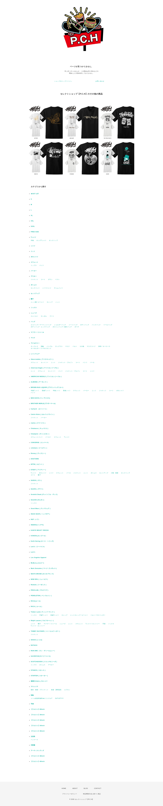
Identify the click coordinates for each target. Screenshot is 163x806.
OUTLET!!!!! (59, 698)
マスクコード (91, 346)
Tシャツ (33, 237)
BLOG (86, 788)
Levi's (33, 552)
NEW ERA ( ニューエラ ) (39, 579)
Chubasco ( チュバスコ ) (39, 428)
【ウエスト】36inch (38, 731)
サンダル (44, 316)
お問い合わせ (99, 81)
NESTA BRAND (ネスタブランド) (42, 574)
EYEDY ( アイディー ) (38, 470)
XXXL (33, 226)
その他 (82, 346)
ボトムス (34, 285)
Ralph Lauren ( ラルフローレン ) (42, 620)
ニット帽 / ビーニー (37, 302)
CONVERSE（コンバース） (40, 442)
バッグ (33, 321)
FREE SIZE (35, 232)
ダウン (50, 279)
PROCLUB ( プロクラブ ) (39, 590)
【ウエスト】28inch (38, 709)
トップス (34, 265)
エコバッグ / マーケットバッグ (41, 325)
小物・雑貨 (114, 473)
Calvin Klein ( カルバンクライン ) (42, 414)
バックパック (96, 325)
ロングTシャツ (41, 240)
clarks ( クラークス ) (38, 423)
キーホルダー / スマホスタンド (41, 348)
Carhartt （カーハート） (39, 409)
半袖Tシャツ (35, 390)
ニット (33, 251)
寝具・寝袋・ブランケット (39, 690)
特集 (32, 695)
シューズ (34, 313)
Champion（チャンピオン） (40, 434)
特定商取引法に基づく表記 (92, 794)
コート (43, 279)
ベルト (75, 346)
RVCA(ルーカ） (36, 601)
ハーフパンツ (46, 288)
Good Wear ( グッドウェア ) (40, 508)
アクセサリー (35, 343)
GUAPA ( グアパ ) (37, 489)
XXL (32, 221)
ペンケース (34, 739)
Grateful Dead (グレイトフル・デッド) (44, 494)
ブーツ (52, 316)
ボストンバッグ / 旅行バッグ (62, 327)
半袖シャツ (56, 390)
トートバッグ (73, 325)
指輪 (42, 346)
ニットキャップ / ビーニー (79, 615)
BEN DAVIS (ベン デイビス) (40, 398)
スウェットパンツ (37, 437)
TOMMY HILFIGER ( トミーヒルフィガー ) (45, 631)
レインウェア (35, 354)
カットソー (44, 362)
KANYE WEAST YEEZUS (40, 530)
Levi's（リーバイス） (38, 546)
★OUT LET (35, 193)
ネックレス (34, 346)
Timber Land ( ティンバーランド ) (43, 612)
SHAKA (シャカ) (36, 640)
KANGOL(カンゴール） (39, 536)
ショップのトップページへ (63, 81)
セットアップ (35, 293)
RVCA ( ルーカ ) (36, 606)
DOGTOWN (35, 459)
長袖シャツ (66, 390)
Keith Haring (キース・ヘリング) (42, 541)
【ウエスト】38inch (38, 756)
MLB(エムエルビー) (37, 563)
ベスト (57, 279)
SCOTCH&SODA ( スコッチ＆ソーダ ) (44, 661)
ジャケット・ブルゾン (65, 362)
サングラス (59, 346)
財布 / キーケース (104, 346)
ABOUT (75, 788)
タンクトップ (53, 240)
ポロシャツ (34, 257)
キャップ (50, 302)
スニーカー (34, 316)
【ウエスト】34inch (38, 725)
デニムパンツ (58, 288)
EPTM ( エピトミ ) (37, 464)
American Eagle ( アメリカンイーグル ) (44, 368)
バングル (50, 346)
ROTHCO (34, 645)
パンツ (41, 265)
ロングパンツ (35, 288)
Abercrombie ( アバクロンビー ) (42, 359)
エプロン (67, 690)
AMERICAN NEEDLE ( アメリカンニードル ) (46, 376)
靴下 (39, 475)
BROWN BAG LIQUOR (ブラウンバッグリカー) (47, 387)
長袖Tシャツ (46, 390)
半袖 (32, 240)
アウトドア (34, 686)
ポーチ (77, 327)
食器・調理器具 (56, 690)
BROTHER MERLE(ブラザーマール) (43, 403)
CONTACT (97, 788)
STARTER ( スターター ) (39, 675)
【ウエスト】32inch (38, 720)
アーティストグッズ (37, 750)
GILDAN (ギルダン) (37, 500)
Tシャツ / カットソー (93, 624)
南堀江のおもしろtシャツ (39, 681)
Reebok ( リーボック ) (38, 585)
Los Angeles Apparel (38, 557)
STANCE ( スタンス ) (38, 670)
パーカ (92, 362)
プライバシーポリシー (69, 794)
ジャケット (34, 279)
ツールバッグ (107, 325)
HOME (64, 788)
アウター (34, 276)
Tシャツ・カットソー (38, 626)
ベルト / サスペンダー (98, 615)
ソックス (34, 307)
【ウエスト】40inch (38, 761)
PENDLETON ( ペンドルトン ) (41, 595)
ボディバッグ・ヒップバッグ (40, 327)
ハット (57, 302)
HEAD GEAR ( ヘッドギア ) (40, 514)
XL (32, 215)
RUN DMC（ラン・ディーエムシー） (43, 651)
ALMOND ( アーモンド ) (39, 382)
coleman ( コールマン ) (39, 448)
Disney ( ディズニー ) (38, 453)
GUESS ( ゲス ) (36, 480)
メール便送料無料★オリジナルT (41, 698)
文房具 (33, 736)
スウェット (34, 262)
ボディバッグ (84, 325)
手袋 (104, 624)
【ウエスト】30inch (38, 714)
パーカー (34, 271)
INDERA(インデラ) (37, 525)
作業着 (33, 745)
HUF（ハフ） (35, 519)
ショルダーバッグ (60, 325)
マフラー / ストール (37, 332)
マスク (33, 338)
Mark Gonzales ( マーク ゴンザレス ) (44, 568)
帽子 (32, 299)
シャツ (33, 246)
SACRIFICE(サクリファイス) (41, 656)
